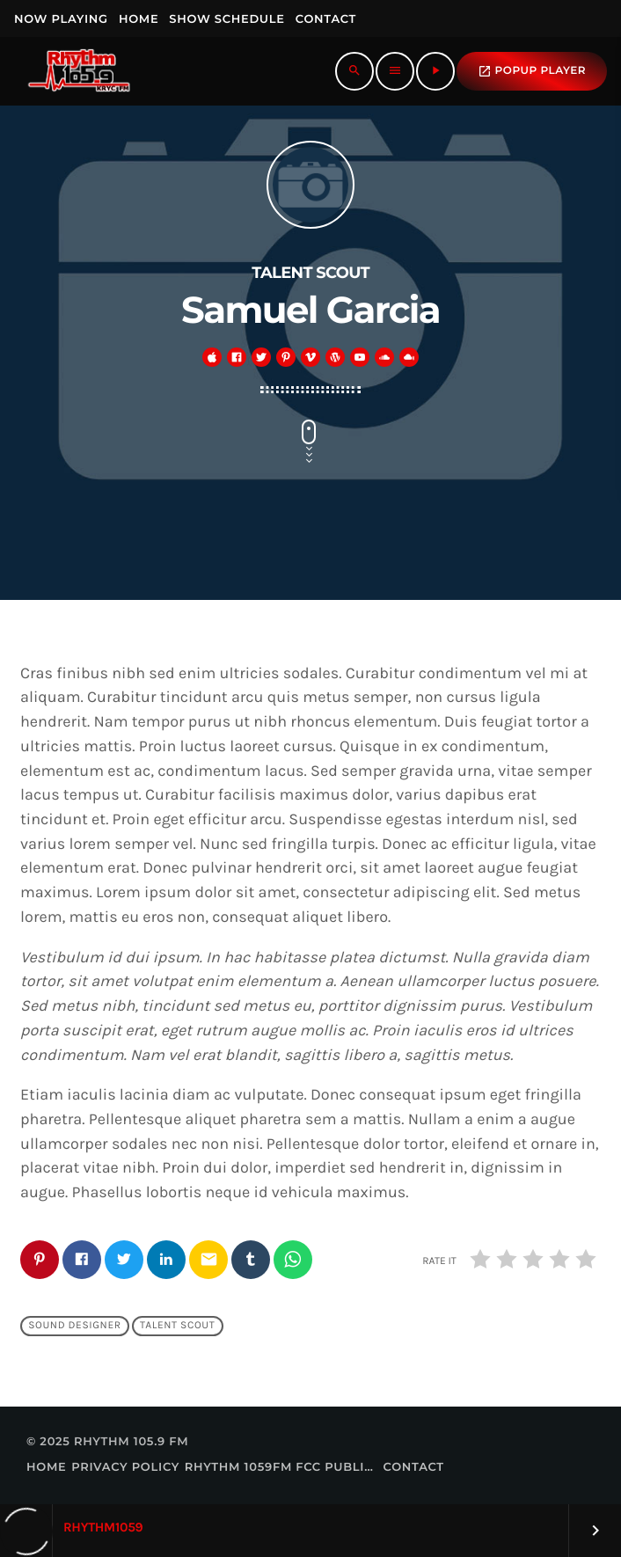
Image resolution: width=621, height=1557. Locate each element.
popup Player (532, 71)
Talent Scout (177, 1326)
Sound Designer (74, 1326)
